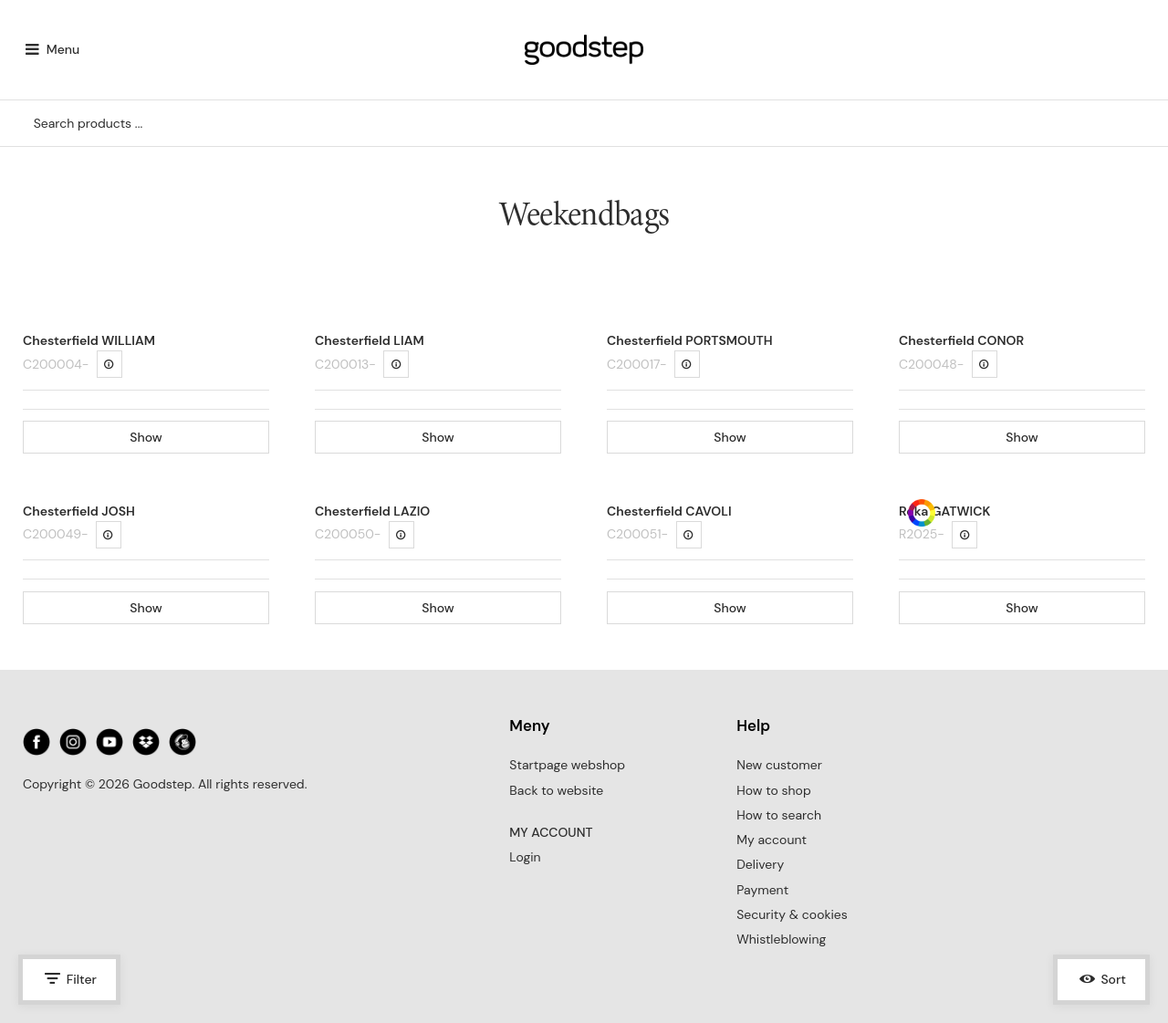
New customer (779, 765)
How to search (778, 815)
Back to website (556, 790)
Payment (762, 890)
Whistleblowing (781, 939)
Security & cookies (792, 914)
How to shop (773, 790)
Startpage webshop (567, 765)
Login (524, 857)
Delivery (760, 864)
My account (771, 839)
